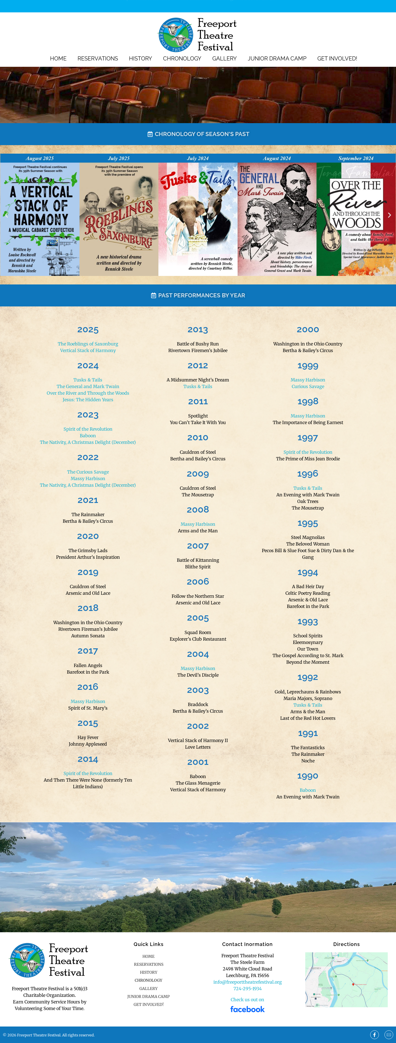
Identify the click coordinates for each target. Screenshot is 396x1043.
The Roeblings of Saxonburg (88, 344)
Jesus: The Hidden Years (88, 399)
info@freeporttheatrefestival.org (247, 982)
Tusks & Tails (87, 380)
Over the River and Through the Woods (88, 393)
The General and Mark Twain (88, 386)
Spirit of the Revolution (88, 429)
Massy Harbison (88, 478)
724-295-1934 (266, 5)
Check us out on (247, 999)
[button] (6, 214)
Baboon (88, 435)
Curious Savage (308, 386)
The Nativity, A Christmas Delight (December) (88, 442)
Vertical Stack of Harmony (88, 350)
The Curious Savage (88, 472)
